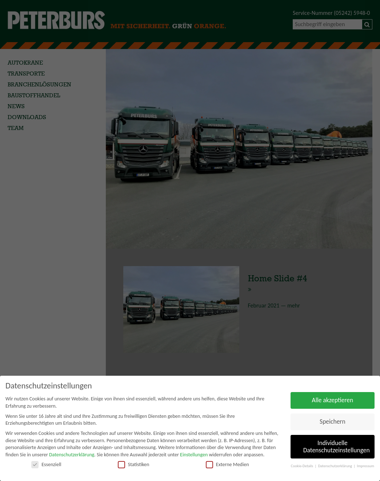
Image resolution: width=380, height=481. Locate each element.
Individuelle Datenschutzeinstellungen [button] (336, 446)
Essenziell (46, 464)
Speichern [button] (332, 421)
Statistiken (133, 464)
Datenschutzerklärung (71, 455)
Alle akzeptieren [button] (332, 400)
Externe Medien (227, 464)
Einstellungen (194, 455)
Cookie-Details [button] (302, 466)
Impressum (365, 466)
